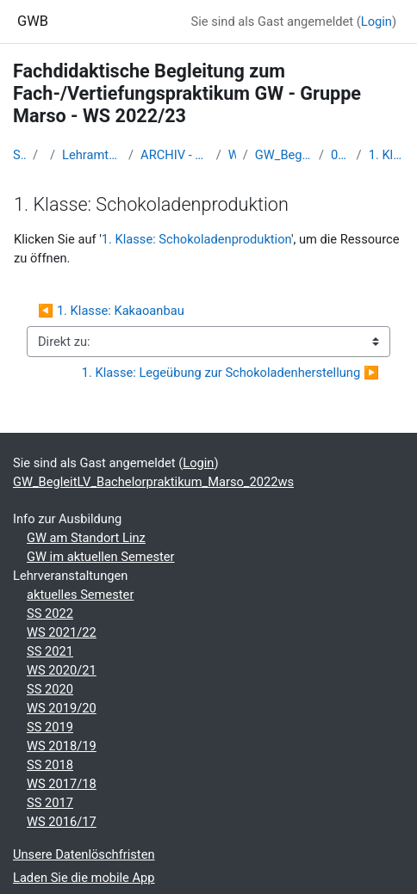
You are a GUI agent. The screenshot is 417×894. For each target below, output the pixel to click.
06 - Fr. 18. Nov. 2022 (340, 155)
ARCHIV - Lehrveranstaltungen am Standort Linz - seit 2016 (174, 155)
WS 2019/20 (61, 708)
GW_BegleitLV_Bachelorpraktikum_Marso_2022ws (283, 155)
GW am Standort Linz (86, 538)
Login (376, 21)
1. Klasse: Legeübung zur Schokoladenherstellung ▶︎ (230, 372)
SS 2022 (50, 613)
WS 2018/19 (61, 746)
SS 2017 (50, 803)
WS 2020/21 (61, 670)
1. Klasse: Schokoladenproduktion (386, 155)
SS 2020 (50, 689)
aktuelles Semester (80, 594)
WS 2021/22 (61, 632)
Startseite (19, 155)
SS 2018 (50, 765)
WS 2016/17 (61, 821)
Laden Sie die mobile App (84, 877)
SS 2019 (50, 727)
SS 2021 (50, 651)
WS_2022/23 (232, 155)
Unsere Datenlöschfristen (84, 854)
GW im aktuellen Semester (101, 556)
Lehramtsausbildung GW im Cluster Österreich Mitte (91, 155)
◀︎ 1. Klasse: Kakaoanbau (111, 310)
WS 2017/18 (61, 784)
